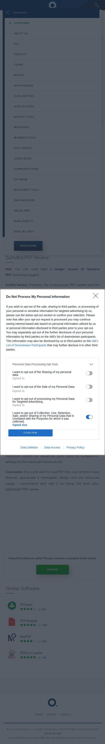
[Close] (97, 297)
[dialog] (52, 372)
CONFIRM (30, 432)
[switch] (89, 373)
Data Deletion (29, 447)
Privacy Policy (75, 447)
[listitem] (52, 364)
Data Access (52, 447)
